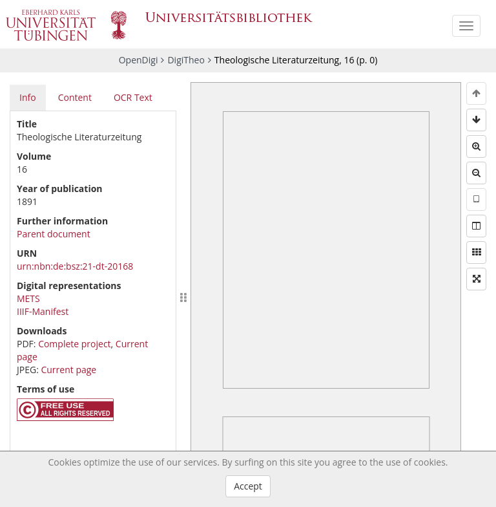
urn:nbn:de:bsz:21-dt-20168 (75, 266)
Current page (68, 369)
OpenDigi (138, 60)
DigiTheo (185, 60)
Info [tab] (27, 97)
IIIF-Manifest (42, 311)
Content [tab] (75, 97)
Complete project (74, 344)
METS (28, 298)
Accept (248, 486)
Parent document (53, 234)
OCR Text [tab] (133, 97)
